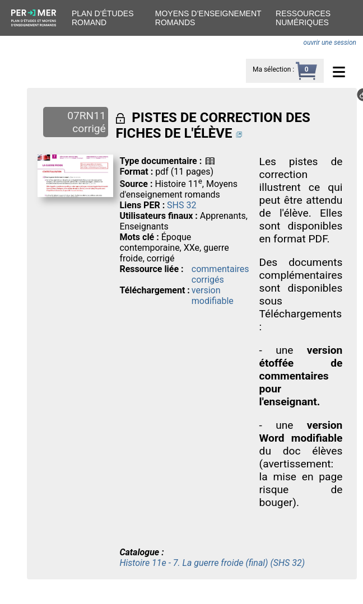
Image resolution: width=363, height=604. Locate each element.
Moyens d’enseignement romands (208, 18)
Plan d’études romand (102, 18)
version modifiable (213, 295)
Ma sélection (272, 69)
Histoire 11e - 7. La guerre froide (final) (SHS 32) (212, 563)
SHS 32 (181, 205)
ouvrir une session (330, 42)
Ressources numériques (303, 18)
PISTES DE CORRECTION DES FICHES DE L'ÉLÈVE (212, 125)
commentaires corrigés (220, 274)
